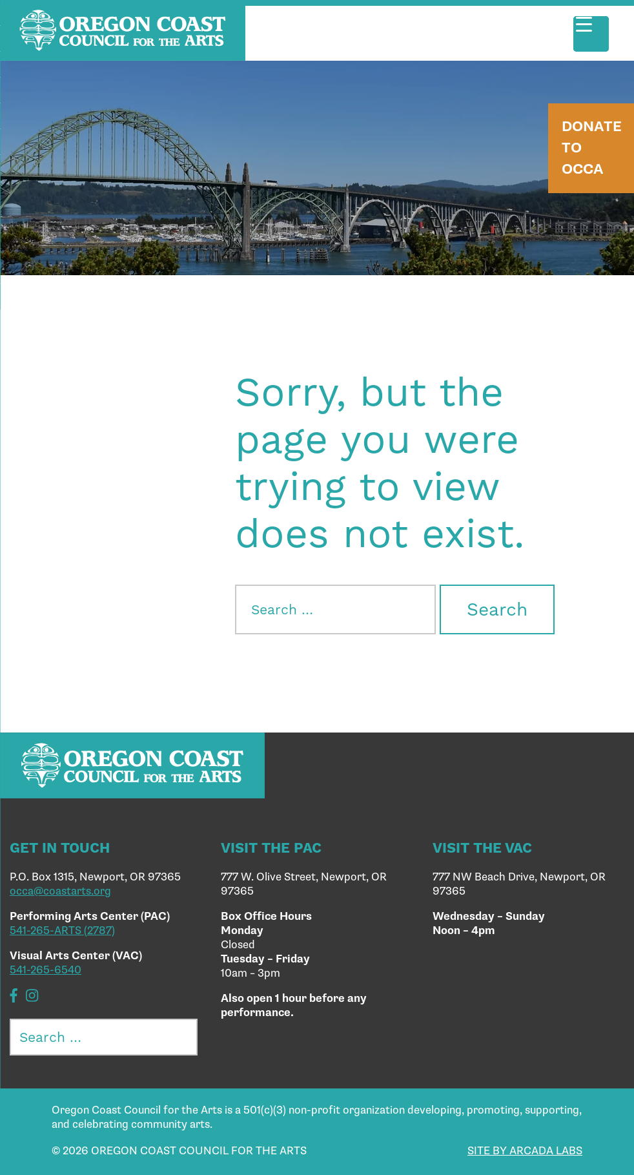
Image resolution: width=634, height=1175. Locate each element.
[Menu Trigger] (591, 34)
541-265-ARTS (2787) (62, 931)
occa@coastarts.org (60, 891)
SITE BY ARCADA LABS (524, 1151)
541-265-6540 (45, 970)
